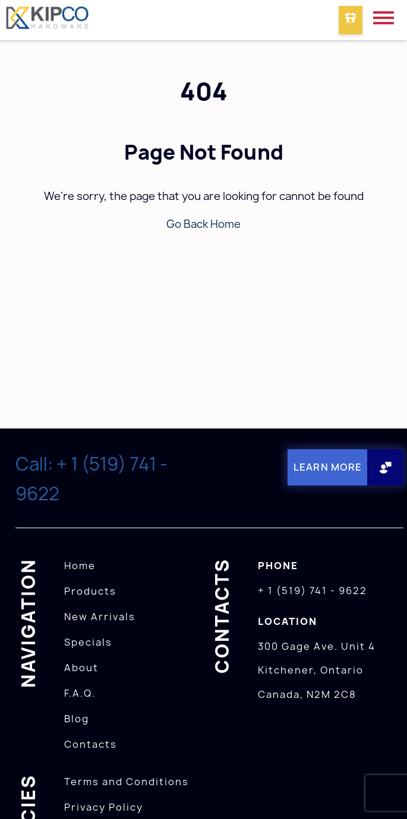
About (81, 667)
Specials (88, 642)
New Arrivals (99, 616)
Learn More (328, 467)
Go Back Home (203, 224)
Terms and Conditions (126, 781)
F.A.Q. (80, 693)
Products (90, 591)
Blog (76, 718)
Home (80, 565)
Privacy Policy (103, 807)
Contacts (90, 744)
